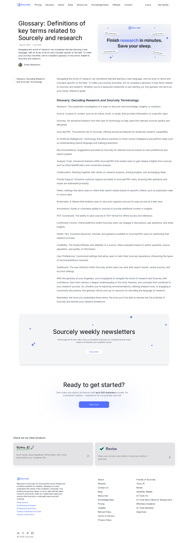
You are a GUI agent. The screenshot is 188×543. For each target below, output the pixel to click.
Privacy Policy (104, 520)
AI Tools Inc (142, 495)
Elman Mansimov (32, 64)
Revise (139, 487)
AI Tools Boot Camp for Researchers (154, 500)
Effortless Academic (145, 504)
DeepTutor (141, 512)
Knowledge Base (99, 5)
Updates (102, 508)
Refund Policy (104, 512)
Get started (163, 5)
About (61, 5)
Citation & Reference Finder (29, 511)
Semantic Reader (144, 491)
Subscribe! (94, 352)
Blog (70, 5)
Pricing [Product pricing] (38, 5)
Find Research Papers (26, 505)
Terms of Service (106, 516)
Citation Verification (25, 514)
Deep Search (22, 502)
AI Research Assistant (26, 508)
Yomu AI (140, 483)
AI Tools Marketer (145, 508)
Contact (128, 5)
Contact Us (103, 487)
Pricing (101, 504)
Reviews (50, 5)
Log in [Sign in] (148, 5)
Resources (82, 5)
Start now (94, 404)
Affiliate (116, 5)
